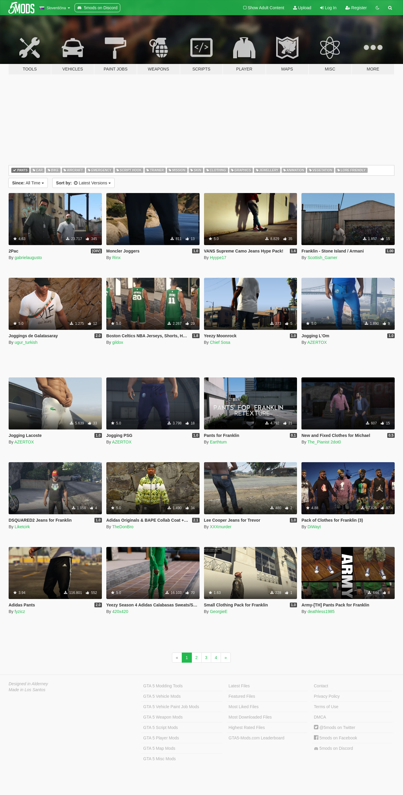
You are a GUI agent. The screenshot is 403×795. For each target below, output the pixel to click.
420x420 (120, 611)
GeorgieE (218, 611)
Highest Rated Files (247, 727)
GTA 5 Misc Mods (159, 758)
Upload (302, 7)
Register (356, 7)
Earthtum (218, 442)
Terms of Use (326, 706)
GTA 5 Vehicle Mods (162, 696)
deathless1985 (320, 611)
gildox (117, 342)
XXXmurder (220, 526)
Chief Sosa (220, 342)
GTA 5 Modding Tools (163, 685)
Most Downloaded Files (250, 717)
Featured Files (242, 696)
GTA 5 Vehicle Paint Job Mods (171, 706)
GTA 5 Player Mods (161, 738)
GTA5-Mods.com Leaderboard (257, 738)
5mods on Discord (333, 748)
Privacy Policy (327, 696)
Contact (321, 685)
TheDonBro (123, 526)
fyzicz (20, 611)
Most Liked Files (244, 706)
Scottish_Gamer (322, 257)
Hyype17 (218, 257)
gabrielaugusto (28, 257)
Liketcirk (22, 526)
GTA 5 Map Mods (159, 748)
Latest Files (239, 685)
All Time (28, 183)
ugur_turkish (26, 342)
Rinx (116, 257)
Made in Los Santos (27, 689)
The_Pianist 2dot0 (324, 442)
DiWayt (314, 526)
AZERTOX (317, 342)
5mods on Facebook (335, 738)
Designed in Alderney (28, 683)
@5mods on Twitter (334, 727)
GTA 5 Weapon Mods (163, 717)
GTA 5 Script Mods (160, 727)
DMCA (320, 717)
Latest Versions (83, 183)
